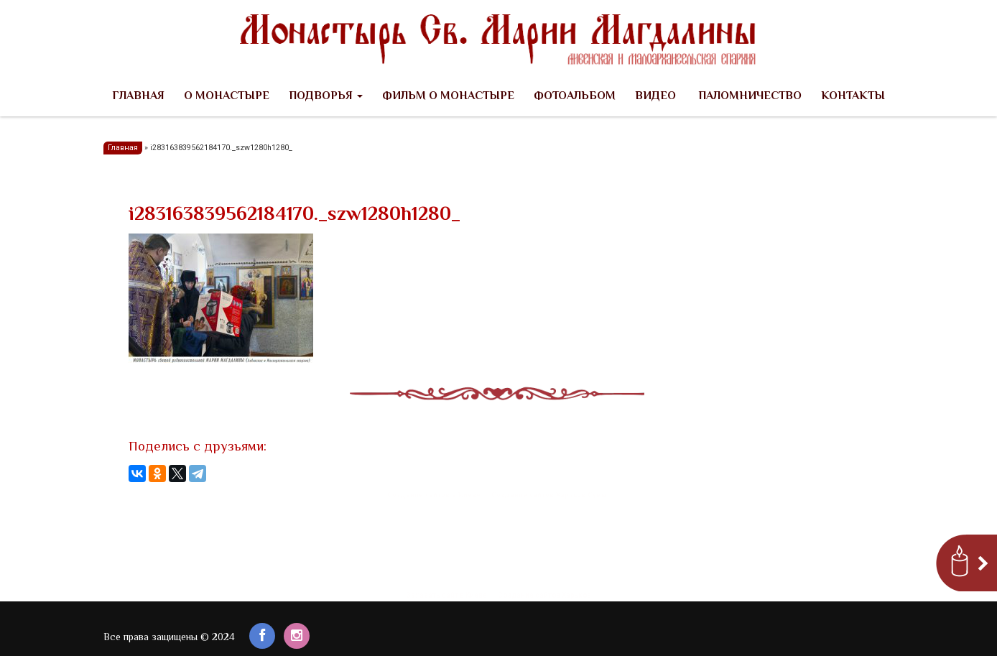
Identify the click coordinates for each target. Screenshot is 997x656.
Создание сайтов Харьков (544, 595)
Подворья (326, 97)
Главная (138, 97)
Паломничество (748, 97)
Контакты (853, 97)
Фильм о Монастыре (448, 97)
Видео (655, 97)
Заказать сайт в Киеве (446, 595)
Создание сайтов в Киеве (434, 495)
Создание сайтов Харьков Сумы (548, 495)
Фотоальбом (575, 97)
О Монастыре (226, 97)
